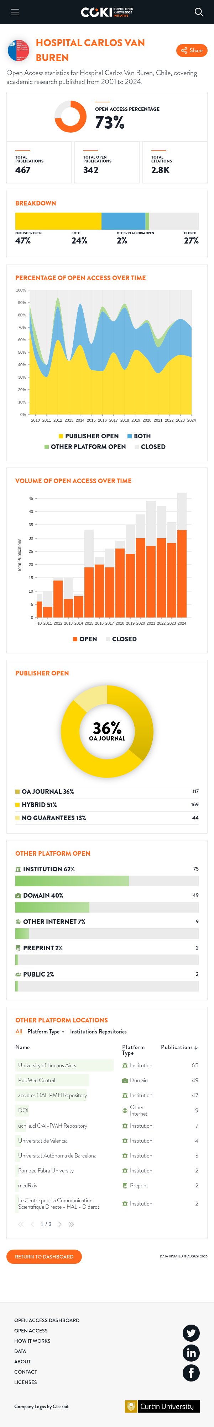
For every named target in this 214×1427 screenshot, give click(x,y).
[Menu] (15, 12)
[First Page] (21, 1224)
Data (20, 1351)
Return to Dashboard (44, 1256)
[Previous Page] (32, 1224)
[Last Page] (71, 1224)
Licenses (25, 1382)
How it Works (32, 1341)
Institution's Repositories (98, 1031)
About (22, 1361)
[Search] (199, 12)
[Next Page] (60, 1224)
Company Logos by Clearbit (41, 1406)
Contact (25, 1371)
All (19, 1031)
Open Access (31, 1330)
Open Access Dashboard (46, 1320)
